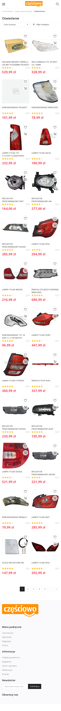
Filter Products (41, 24)
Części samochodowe (23, 11)
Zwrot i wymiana (9, 666)
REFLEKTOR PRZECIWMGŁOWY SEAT (13, 200)
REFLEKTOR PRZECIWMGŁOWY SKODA (14, 245)
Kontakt (5, 674)
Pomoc (5, 645)
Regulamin (6, 661)
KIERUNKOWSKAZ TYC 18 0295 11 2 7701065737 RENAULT (13, 336)
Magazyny (6, 641)
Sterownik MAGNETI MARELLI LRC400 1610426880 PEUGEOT (15, 63)
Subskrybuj (34, 686)
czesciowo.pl (7, 11)
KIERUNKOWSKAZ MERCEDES (45, 107)
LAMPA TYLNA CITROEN (13, 380)
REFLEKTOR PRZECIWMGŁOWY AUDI (42, 427)
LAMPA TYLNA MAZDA (12, 289)
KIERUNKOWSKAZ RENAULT (14, 517)
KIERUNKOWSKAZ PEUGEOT (14, 107)
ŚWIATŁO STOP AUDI (41, 380)
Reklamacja (7, 670)
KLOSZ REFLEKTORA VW (13, 562)
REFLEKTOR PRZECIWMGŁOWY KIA (42, 200)
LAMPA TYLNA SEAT (41, 517)
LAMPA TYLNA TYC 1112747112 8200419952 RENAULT (13, 154)
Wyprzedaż (7, 637)
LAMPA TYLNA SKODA (12, 471)
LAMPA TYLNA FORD (41, 335)
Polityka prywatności (11, 657)
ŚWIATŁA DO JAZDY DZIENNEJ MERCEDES (45, 291)
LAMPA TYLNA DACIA (41, 153)
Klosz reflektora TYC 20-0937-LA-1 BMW (45, 63)
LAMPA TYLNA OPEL (41, 244)
